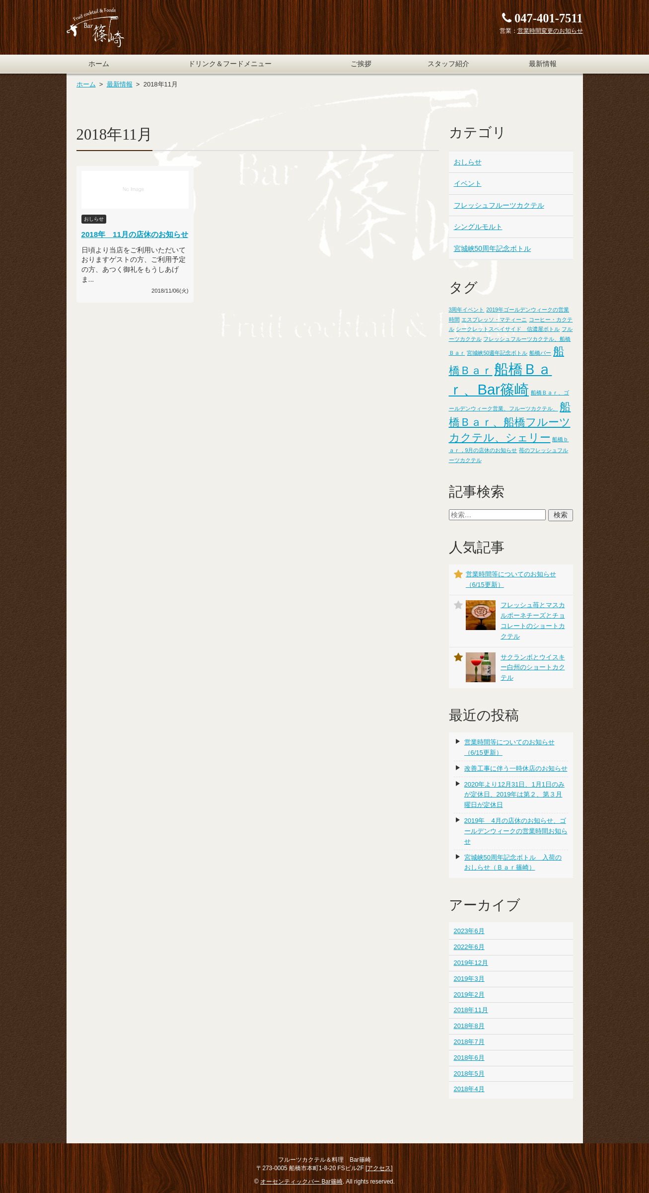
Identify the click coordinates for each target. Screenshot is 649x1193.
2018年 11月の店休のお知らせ (134, 234)
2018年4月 (469, 1089)
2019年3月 (469, 978)
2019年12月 (471, 962)
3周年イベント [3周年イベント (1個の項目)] (467, 310)
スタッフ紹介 (448, 64)
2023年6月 (469, 931)
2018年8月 (469, 1026)
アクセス (379, 1168)
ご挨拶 (361, 64)
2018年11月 (471, 1010)
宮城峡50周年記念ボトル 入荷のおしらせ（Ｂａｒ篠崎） (513, 863)
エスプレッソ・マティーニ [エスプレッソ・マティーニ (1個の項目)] (494, 319)
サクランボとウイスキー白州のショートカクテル (533, 667)
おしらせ (468, 162)
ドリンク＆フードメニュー (230, 64)
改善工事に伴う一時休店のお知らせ (516, 768)
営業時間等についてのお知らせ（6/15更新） (509, 747)
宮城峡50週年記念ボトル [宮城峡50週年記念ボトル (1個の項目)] (497, 353)
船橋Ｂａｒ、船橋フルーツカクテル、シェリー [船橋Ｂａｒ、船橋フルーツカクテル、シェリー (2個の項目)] (510, 421)
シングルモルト (478, 227)
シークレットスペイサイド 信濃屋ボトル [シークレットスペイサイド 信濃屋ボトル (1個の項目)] (508, 329)
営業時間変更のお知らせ (550, 30)
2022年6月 (469, 947)
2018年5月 (469, 1073)
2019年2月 (469, 994)
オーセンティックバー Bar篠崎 (301, 1181)
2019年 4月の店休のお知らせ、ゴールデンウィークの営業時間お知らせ (516, 831)
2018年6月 (469, 1057)
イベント (468, 183)
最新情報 (543, 64)
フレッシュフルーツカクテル (499, 205)
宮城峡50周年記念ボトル (492, 248)
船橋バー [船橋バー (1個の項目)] (540, 353)
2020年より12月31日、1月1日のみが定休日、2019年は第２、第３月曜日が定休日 (514, 795)
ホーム (98, 64)
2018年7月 (469, 1041)
